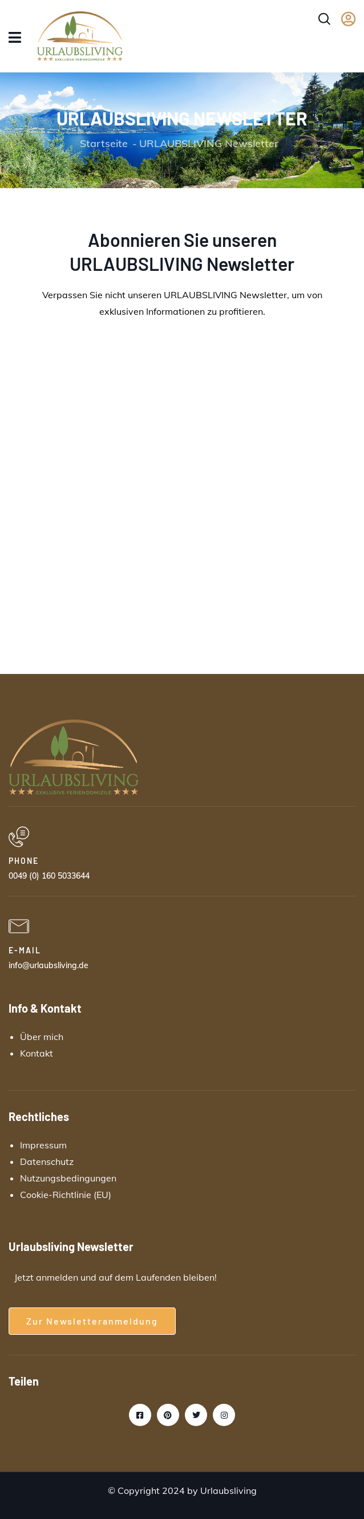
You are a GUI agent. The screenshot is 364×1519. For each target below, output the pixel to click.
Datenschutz (47, 1161)
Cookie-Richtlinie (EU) (65, 1194)
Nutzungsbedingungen (68, 1178)
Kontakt (36, 1053)
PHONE (24, 861)
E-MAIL (25, 950)
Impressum (43, 1145)
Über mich (41, 1036)
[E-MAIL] (19, 926)
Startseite (104, 143)
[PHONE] (19, 837)
